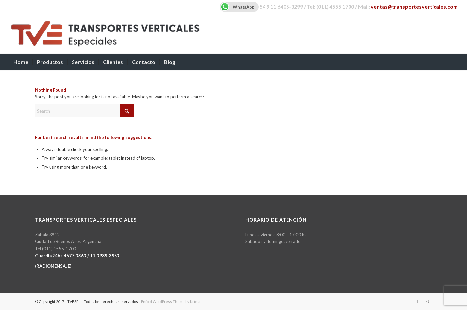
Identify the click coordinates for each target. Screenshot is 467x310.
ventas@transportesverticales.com (414, 6)
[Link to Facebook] (417, 301)
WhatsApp (237, 7)
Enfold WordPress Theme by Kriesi (170, 302)
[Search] (453, 62)
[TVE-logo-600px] (105, 33)
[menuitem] (20, 62)
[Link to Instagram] (427, 301)
